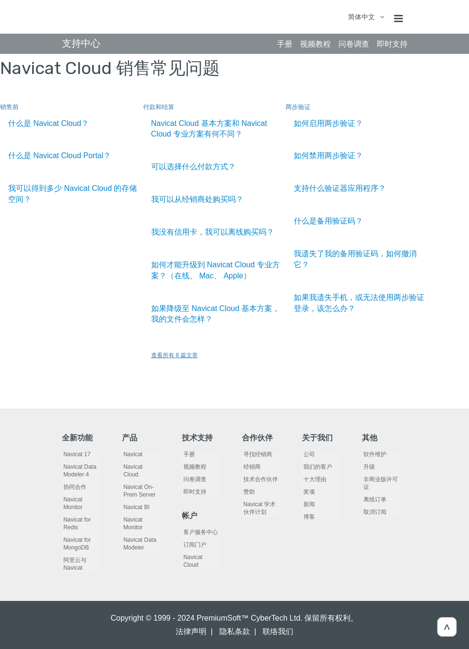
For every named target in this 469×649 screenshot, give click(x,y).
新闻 (307, 504)
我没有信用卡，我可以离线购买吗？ (212, 232)
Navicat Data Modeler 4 (78, 470)
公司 (307, 454)
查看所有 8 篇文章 (174, 355)
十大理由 (313, 479)
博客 (307, 516)
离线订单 (373, 499)
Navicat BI (135, 499)
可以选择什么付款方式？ (193, 166)
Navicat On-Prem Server (138, 483)
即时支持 (193, 491)
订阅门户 (193, 544)
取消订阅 (373, 512)
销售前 (9, 107)
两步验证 (298, 107)
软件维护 (373, 454)
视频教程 (193, 466)
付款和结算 (158, 107)
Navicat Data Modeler (138, 536)
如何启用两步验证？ (328, 123)
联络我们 (278, 631)
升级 (367, 466)
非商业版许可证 (379, 483)
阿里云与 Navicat (73, 564)
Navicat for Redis (75, 523)
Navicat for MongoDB (75, 544)
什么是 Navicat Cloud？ (48, 123)
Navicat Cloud (140, 466)
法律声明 (191, 631)
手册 (187, 454)
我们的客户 (316, 466)
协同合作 (73, 487)
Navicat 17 (75, 454)
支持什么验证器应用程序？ (340, 188)
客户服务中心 (199, 532)
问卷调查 (193, 479)
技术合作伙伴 (259, 479)
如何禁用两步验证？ (328, 155)
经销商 (250, 466)
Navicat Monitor (71, 503)
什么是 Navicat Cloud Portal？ (59, 155)
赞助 (247, 491)
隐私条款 (234, 631)
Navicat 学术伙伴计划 (261, 508)
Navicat (131, 454)
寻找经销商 (256, 454)
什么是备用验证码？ (328, 221)
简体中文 (362, 17)
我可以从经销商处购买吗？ (197, 199)
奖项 (307, 491)
